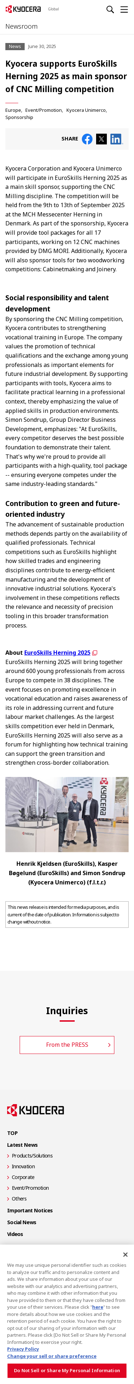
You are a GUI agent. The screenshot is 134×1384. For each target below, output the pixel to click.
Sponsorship (19, 117)
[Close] (125, 1255)
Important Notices (30, 1210)
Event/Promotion (43, 110)
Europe (13, 110)
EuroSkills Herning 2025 (57, 653)
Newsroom (21, 26)
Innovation (23, 1166)
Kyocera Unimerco (86, 110)
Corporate (23, 1177)
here (97, 1307)
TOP (12, 1133)
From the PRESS (67, 1045)
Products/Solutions (32, 1155)
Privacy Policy (23, 1349)
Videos (15, 1234)
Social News (21, 1222)
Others (19, 1198)
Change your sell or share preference (51, 1356)
